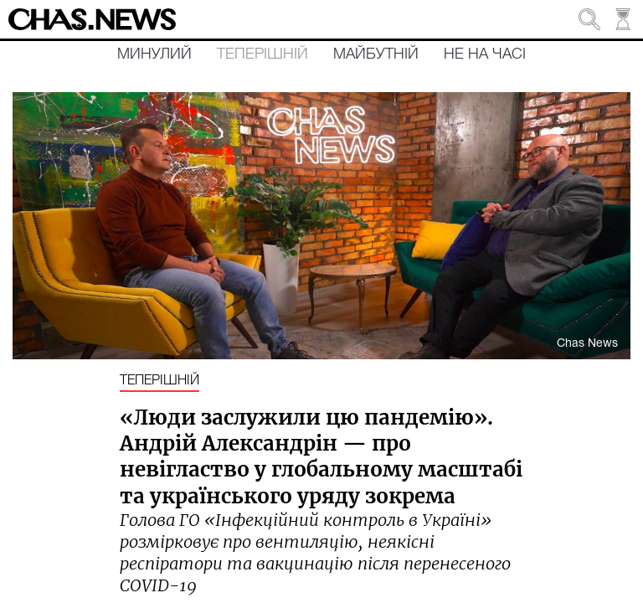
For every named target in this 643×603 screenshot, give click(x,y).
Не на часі (485, 54)
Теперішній (262, 54)
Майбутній (376, 54)
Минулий (154, 54)
